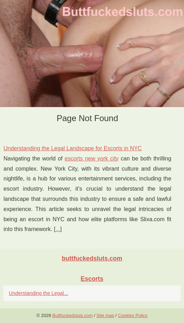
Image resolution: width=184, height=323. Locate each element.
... (58, 229)
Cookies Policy (132, 315)
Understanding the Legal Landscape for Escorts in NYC (73, 148)
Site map (105, 315)
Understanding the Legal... (38, 293)
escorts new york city (92, 159)
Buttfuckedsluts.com (72, 315)
